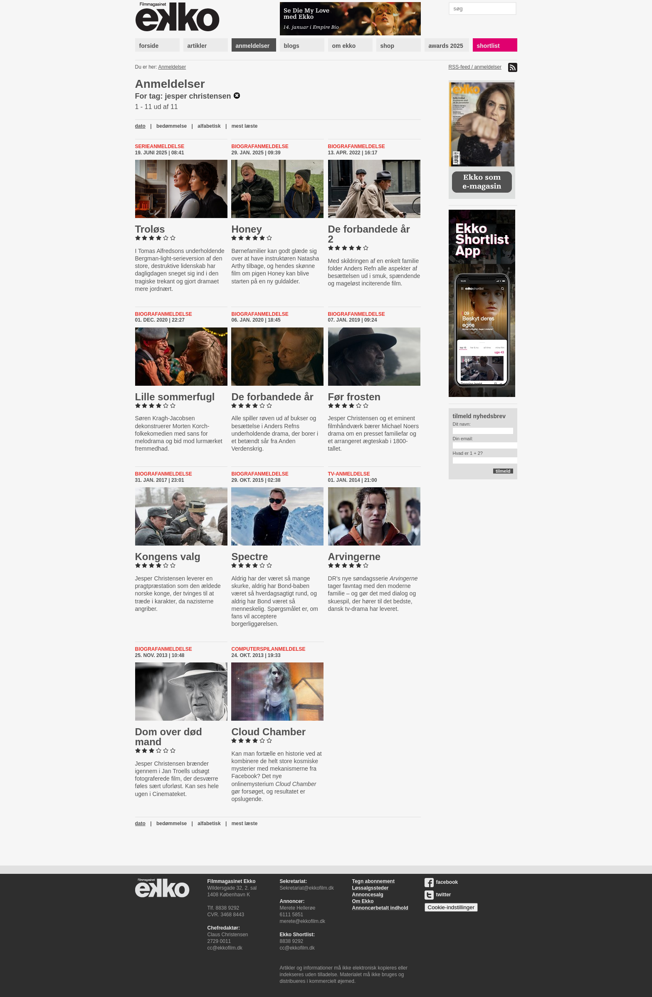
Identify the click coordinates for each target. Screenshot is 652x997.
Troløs (150, 229)
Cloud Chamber (268, 731)
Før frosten (354, 396)
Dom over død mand (168, 736)
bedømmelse (171, 126)
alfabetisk (209, 126)
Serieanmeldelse (160, 146)
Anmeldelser (172, 67)
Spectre (249, 556)
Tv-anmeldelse (349, 474)
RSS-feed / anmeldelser (475, 67)
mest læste (245, 126)
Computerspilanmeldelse (268, 649)
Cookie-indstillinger (451, 907)
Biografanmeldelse (259, 146)
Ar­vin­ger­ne (354, 556)
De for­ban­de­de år (272, 396)
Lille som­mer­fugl (175, 396)
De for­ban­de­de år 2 (369, 234)
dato (140, 126)
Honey (246, 229)
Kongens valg (167, 556)
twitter (438, 894)
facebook (441, 882)
